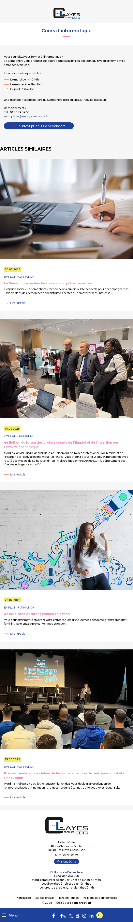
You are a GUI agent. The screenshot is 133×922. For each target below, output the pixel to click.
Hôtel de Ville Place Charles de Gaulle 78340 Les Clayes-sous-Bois (66, 846)
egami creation (80, 902)
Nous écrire (68, 861)
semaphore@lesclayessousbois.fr (26, 116)
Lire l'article (17, 302)
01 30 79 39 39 (66, 855)
